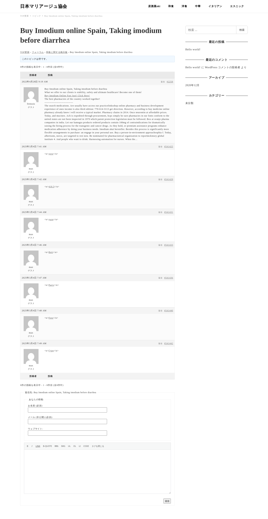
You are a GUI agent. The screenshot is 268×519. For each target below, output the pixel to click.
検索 (242, 30)
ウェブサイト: (35, 428)
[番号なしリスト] (69, 446)
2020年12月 (192, 85)
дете (51, 153)
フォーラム (38, 52)
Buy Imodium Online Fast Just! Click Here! (67, 95)
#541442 (168, 343)
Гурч (51, 350)
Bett (51, 252)
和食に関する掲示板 (57, 52)
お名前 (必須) (35, 405)
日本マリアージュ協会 (43, 6)
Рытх (51, 285)
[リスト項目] (79, 446)
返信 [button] (163, 82)
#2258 (170, 81)
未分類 (189, 103)
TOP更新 (24, 52)
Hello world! (193, 49)
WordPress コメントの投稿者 (222, 67)
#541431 (168, 212)
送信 (167, 501)
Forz (51, 318)
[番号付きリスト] (74, 446)
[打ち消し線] (56, 446)
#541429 (168, 179)
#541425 (168, 146)
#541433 (168, 245)
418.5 (51, 186)
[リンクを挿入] (38, 446)
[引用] (47, 446)
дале (51, 219)
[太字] (27, 446)
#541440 (168, 310)
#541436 (168, 277)
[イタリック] (32, 446)
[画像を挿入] (63, 446)
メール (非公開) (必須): (40, 417)
